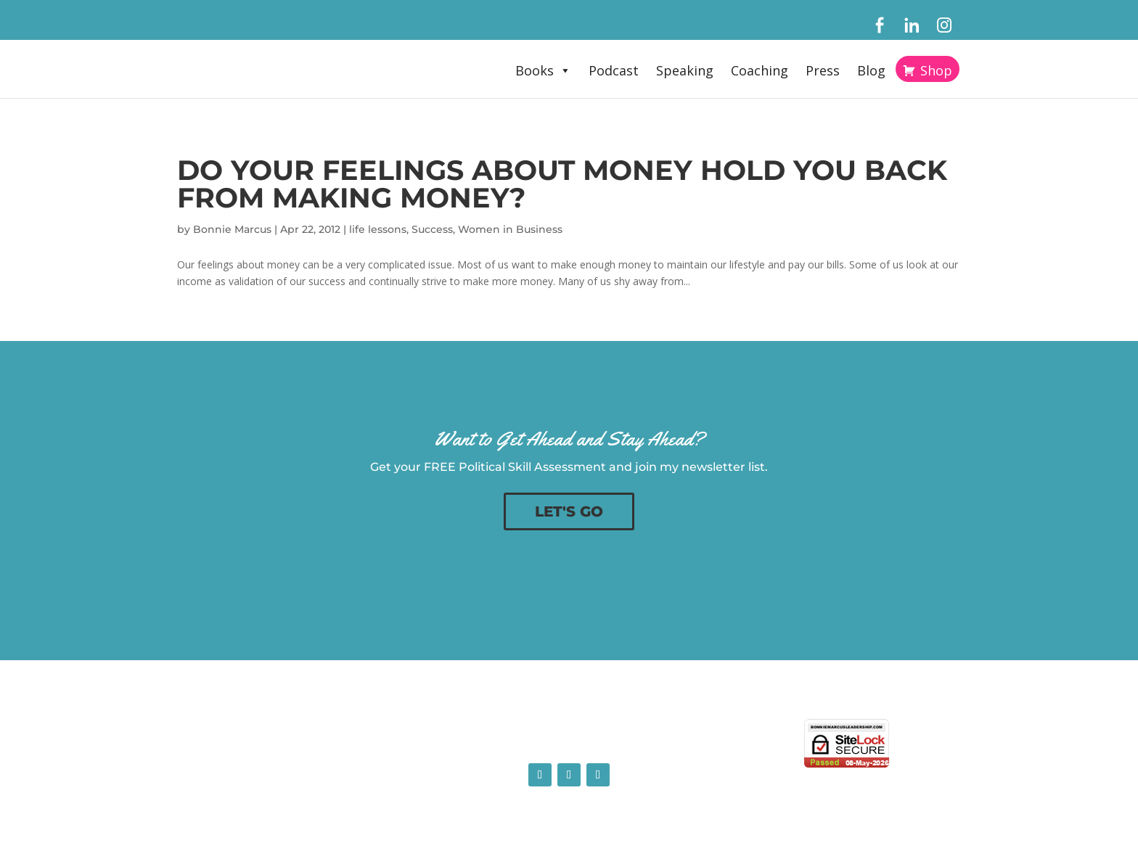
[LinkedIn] (912, 25)
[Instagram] (944, 25)
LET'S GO (569, 511)
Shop (936, 70)
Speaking (684, 70)
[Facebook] (879, 25)
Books (543, 70)
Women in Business (510, 229)
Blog (871, 70)
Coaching (759, 70)
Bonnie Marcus (232, 229)
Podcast (614, 70)
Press (823, 70)
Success (432, 229)
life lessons (377, 229)
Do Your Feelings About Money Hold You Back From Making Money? (562, 184)
